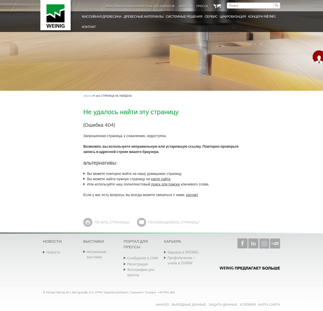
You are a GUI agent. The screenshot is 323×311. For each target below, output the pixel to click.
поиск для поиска (165, 184)
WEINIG (88, 95)
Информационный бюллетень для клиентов (140, 6)
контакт (192, 195)
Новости (185, 6)
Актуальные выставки (96, 254)
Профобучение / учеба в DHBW (181, 260)
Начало (162, 304)
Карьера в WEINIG (183, 252)
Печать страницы (112, 222)
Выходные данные (189, 304)
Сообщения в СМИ (142, 258)
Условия (248, 304)
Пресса (202, 6)
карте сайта (160, 179)
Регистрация (137, 264)
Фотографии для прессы (140, 272)
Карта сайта (269, 304)
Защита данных (222, 304)
